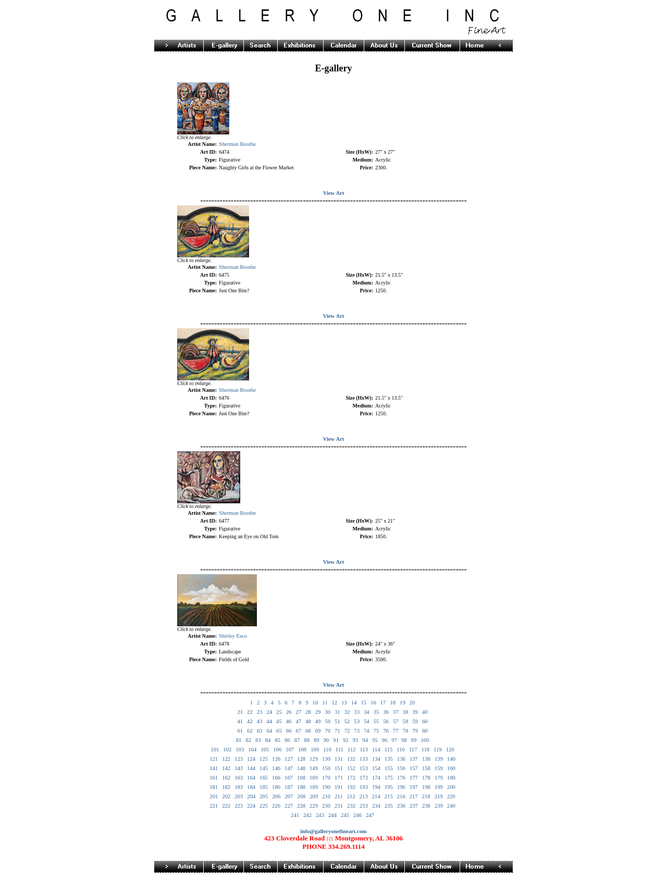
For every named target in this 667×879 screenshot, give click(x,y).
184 (251, 787)
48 (308, 721)
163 (238, 778)
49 (318, 721)
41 (240, 721)
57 (396, 721)
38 (406, 712)
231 (339, 806)
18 (393, 702)
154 (376, 768)
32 (347, 712)
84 (268, 740)
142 (226, 768)
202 (226, 796)
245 (345, 815)
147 (289, 768)
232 (351, 806)
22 (250, 712)
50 (327, 721)
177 (414, 778)
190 (326, 787)
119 (438, 749)
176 (401, 778)
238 (426, 806)
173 (364, 778)
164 (251, 778)
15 (363, 702)
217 (414, 796)
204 (251, 796)
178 (426, 778)
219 (439, 796)
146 (276, 768)
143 (238, 768)
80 (425, 731)
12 (334, 702)
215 (389, 796)
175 (389, 778)
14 (354, 702)
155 (389, 768)
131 (339, 759)
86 (287, 740)
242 (307, 815)
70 (327, 731)
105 (265, 749)
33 (357, 712)
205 (264, 796)
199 (439, 787)
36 (386, 712)
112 (352, 749)
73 (357, 731)
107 (290, 749)
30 (327, 712)
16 (373, 702)
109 (315, 749)
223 (238, 806)
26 (289, 712)
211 (339, 796)
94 (365, 740)
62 (250, 731)
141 (213, 768)
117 (413, 749)
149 (314, 768)
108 (302, 749)
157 (414, 768)
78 (406, 731)
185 (264, 787)
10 (315, 702)
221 (213, 806)
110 (327, 749)
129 (314, 759)
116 (401, 749)
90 (326, 740)
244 (332, 815)
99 (414, 740)
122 (226, 759)
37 (396, 712)
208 (301, 796)
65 (279, 731)
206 (276, 796)
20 (412, 702)
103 (240, 749)
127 (289, 759)
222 (226, 806)
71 (337, 731)
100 (425, 740)
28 (308, 712)
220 (451, 796)
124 (251, 759)
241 (295, 815)
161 (213, 778)
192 (351, 787)
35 (376, 712)
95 (375, 740)
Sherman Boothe (237, 144)
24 (269, 712)
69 (318, 731)
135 (389, 759)
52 (347, 721)
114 (376, 749)
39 (415, 712)
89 (316, 740)
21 (240, 712)
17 (383, 702)
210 (326, 796)
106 (277, 749)
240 (451, 806)
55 (376, 721)
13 (344, 702)
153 (364, 768)
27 (298, 712)
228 (301, 806)
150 (326, 768)
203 (238, 796)
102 (227, 749)
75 (376, 731)
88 (307, 740)
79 (415, 731)
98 (404, 740)
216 (401, 796)
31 (337, 712)
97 (394, 740)
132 (351, 759)
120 (450, 749)
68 (308, 731)
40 (425, 712)
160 (451, 768)
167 (289, 778)
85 (277, 740)
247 (370, 815)
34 (366, 712)
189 (314, 787)
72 (347, 731)
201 (213, 796)
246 (357, 815)
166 (276, 778)
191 (339, 787)
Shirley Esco (233, 636)
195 (389, 787)
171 (339, 778)
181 (213, 787)
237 (414, 806)
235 (389, 806)
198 (426, 787)
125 (264, 759)
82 (248, 740)
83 (258, 740)
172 (351, 778)
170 (326, 778)
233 (364, 806)
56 (386, 721)
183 (238, 787)
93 (356, 740)
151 (339, 768)
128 (301, 759)
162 (226, 778)
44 (269, 721)
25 (279, 712)
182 (226, 787)
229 (314, 806)
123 (238, 759)
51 (337, 721)
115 (389, 749)
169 (314, 778)
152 (351, 768)
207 (289, 796)
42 (250, 721)
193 (364, 787)
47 (298, 721)
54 (366, 721)
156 (401, 768)
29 (318, 712)
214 (376, 796)
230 (326, 806)
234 (376, 806)
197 (414, 787)
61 (240, 731)
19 (402, 702)
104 (252, 749)
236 (401, 806)
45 (279, 721)
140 (451, 759)
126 (276, 759)
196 (401, 787)
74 (366, 731)
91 (336, 740)
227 (289, 806)
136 (401, 759)
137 (414, 759)
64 (269, 731)
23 (260, 712)
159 (439, 768)
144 (251, 768)
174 (376, 778)
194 (376, 787)
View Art (333, 193)
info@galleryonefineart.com (333, 831)
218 (426, 796)
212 (351, 796)
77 (396, 731)
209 (314, 796)
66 (289, 731)
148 (301, 768)
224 (251, 806)
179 (439, 778)
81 (239, 740)
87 (297, 740)
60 (425, 721)
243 (320, 815)
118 (426, 749)
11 (324, 702)
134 (376, 759)
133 (364, 759)
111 (339, 749)
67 (298, 731)
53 (357, 721)
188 (301, 787)
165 (264, 778)
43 (260, 721)
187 (289, 787)
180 (451, 778)
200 (451, 787)
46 (289, 721)
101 (215, 749)
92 (346, 740)
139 (439, 759)
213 (364, 796)
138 (426, 759)
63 (260, 731)
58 (406, 721)
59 (415, 721)
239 (439, 806)
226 (276, 806)
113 (364, 749)
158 (426, 768)
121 (213, 759)
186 (276, 787)
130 (326, 759)
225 (264, 806)
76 (386, 731)
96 (385, 740)
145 (264, 768)
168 (301, 778)
